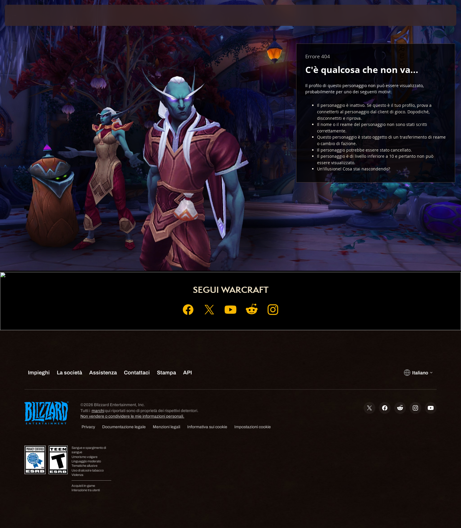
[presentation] (26, 15)
